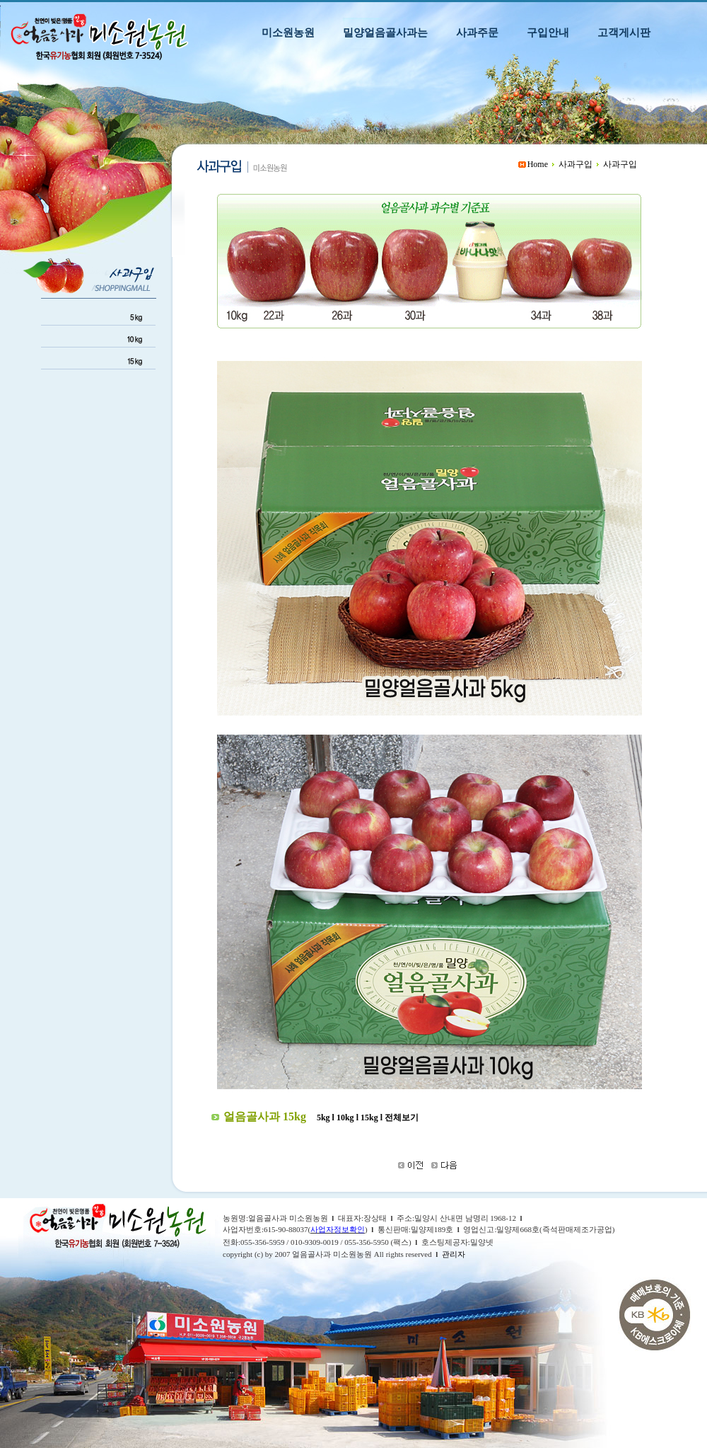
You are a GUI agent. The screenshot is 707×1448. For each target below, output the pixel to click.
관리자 (453, 1254)
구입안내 (548, 32)
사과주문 (477, 32)
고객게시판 (623, 32)
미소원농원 (288, 32)
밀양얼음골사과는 (385, 32)
